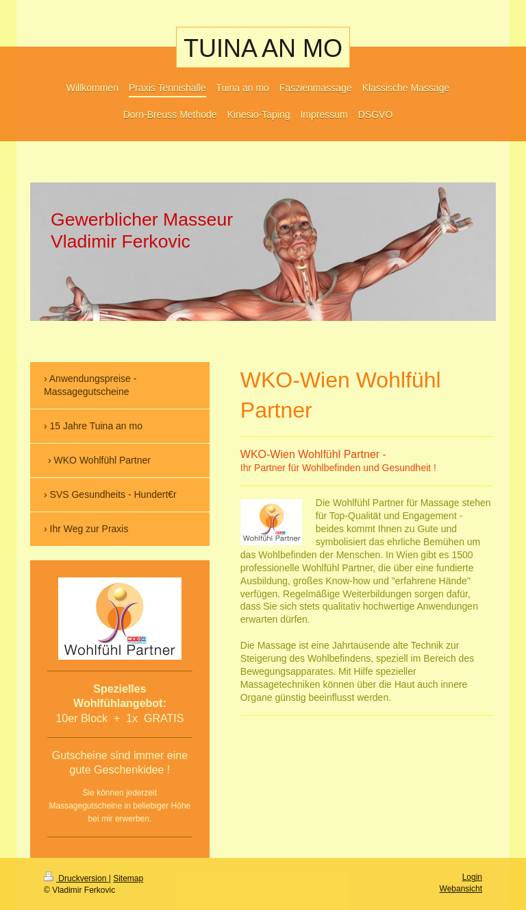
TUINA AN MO (263, 48)
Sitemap (128, 878)
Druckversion (76, 878)
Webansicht (461, 889)
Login (472, 877)
